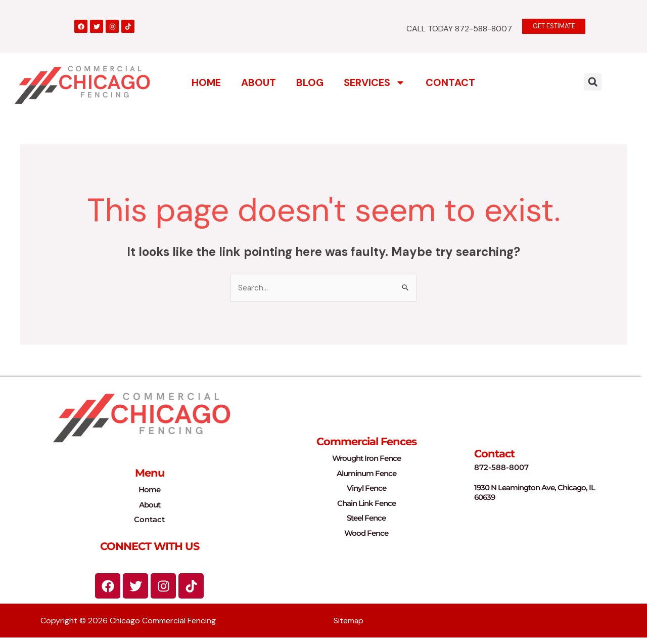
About (258, 82)
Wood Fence (366, 533)
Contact (450, 82)
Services (374, 82)
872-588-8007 (501, 468)
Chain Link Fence (366, 503)
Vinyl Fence (366, 488)
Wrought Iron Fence (366, 458)
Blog (310, 82)
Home (206, 82)
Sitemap (349, 621)
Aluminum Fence (366, 473)
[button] (593, 81)
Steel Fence (366, 518)
